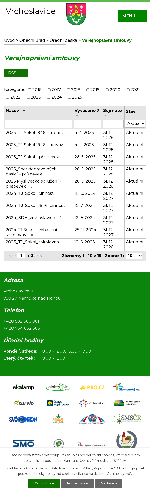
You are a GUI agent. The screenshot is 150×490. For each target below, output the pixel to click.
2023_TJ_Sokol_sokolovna (37, 242)
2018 (75, 89)
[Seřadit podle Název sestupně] (24, 111)
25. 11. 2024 (85, 229)
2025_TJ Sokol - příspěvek (37, 156)
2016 (37, 89)
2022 (15, 97)
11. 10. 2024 (85, 193)
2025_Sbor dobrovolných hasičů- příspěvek (31, 172)
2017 (56, 89)
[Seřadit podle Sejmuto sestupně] (105, 116)
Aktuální (134, 132)
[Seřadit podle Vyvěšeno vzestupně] (77, 114)
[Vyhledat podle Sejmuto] (113, 124)
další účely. (118, 461)
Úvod (9, 40)
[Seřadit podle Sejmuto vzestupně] (105, 114)
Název (14, 110)
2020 (115, 89)
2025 (77, 97)
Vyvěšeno (87, 110)
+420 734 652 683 (21, 328)
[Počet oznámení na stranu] (134, 256)
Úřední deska (63, 40)
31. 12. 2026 (108, 244)
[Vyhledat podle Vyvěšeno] (87, 124)
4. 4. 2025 (84, 132)
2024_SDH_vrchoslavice (35, 217)
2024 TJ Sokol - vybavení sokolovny (31, 232)
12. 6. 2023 (85, 242)
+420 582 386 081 (21, 321)
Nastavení (109, 483)
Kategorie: (14, 89)
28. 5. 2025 (85, 156)
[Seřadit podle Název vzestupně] (24, 109)
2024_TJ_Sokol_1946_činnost (35, 205)
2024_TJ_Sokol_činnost (34, 193)
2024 (56, 97)
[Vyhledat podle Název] (38, 124)
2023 (36, 97)
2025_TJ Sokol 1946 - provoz (34, 147)
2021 (135, 89)
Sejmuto (112, 110)
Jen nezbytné (77, 483)
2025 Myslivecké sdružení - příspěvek (33, 184)
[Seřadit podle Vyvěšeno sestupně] (77, 116)
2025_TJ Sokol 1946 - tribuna (35, 135)
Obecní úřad (32, 40)
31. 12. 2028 (108, 135)
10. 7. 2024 (85, 205)
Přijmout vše (43, 483)
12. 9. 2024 (85, 217)
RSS (16, 72)
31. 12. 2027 (108, 196)
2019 (95, 89)
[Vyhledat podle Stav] (135, 124)
